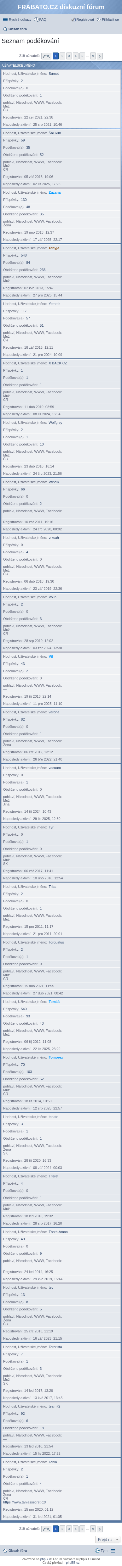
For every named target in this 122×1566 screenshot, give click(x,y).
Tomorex (56, 1057)
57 (28, 318)
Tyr (51, 827)
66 (23, 489)
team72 (54, 1406)
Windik (54, 482)
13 (23, 1295)
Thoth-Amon (58, 1232)
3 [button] (69, 56)
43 (23, 664)
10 (42, 444)
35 (28, 147)
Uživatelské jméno (18, 65)
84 (28, 262)
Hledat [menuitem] (116, 29)
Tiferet (53, 1176)
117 (23, 311)
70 (23, 1064)
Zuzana (55, 192)
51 (42, 325)
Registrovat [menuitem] (85, 19)
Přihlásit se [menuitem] (110, 19)
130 (23, 200)
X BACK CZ (58, 363)
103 (29, 1072)
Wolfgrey (55, 422)
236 (42, 270)
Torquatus (56, 942)
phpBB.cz (72, 1562)
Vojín (52, 597)
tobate (53, 1117)
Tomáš (54, 1002)
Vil (51, 656)
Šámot (54, 73)
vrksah (54, 538)
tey (51, 1287)
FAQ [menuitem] (42, 19)
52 (42, 155)
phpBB (45, 1559)
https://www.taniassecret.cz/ (24, 1502)
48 (28, 207)
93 (28, 1016)
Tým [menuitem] (104, 1550)
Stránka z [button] (46, 56)
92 (23, 1413)
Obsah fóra (18, 1550)
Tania (53, 1462)
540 (23, 1009)
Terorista (55, 1347)
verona (54, 712)
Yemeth (54, 304)
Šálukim (55, 133)
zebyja (54, 248)
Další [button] (100, 56)
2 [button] (62, 56)
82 (23, 719)
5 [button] (82, 56)
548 (23, 255)
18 (42, 1428)
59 (23, 140)
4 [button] (76, 56)
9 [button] (93, 56)
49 (23, 1239)
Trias (52, 886)
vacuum (55, 768)
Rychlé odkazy (20, 19)
